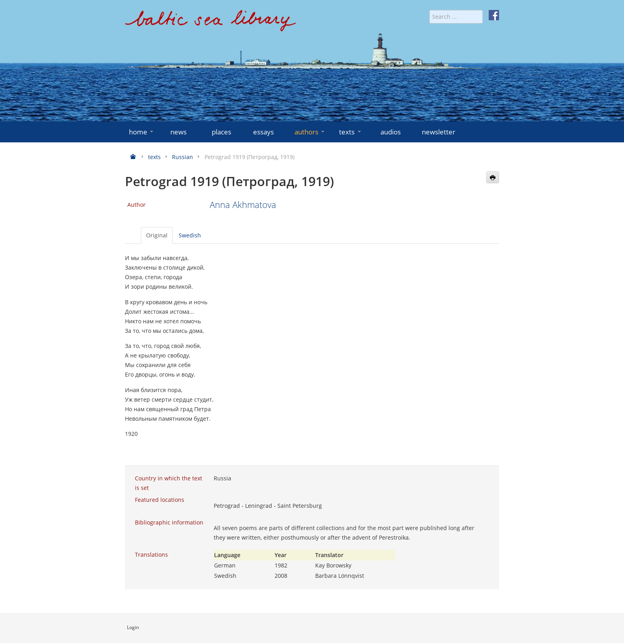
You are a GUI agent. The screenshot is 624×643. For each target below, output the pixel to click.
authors (310, 131)
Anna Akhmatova (243, 204)
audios (390, 131)
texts (350, 131)
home (142, 131)
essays (263, 131)
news (178, 131)
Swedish (190, 235)
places (221, 131)
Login (133, 627)
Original (157, 235)
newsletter (438, 131)
